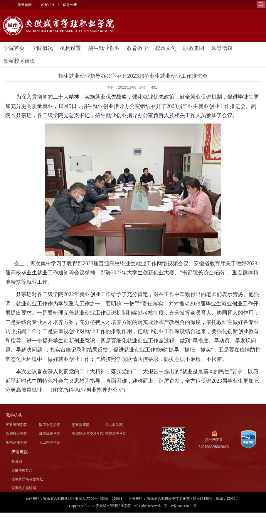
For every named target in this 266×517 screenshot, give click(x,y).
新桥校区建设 (19, 61)
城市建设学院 (49, 434)
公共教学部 (114, 425)
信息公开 (70, 5)
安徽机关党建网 (23, 488)
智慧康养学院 (115, 434)
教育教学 (137, 48)
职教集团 (193, 48)
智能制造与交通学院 (88, 434)
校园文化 (165, 48)
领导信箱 (222, 48)
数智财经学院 (16, 434)
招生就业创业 (104, 48)
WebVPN (47, 5)
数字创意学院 (49, 425)
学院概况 (42, 48)
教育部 (16, 461)
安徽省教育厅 (22, 470)
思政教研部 (81, 425)
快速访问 (25, 5)
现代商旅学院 (16, 442)
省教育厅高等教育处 (27, 479)
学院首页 (14, 48)
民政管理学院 (16, 425)
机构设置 (70, 48)
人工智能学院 (49, 442)
